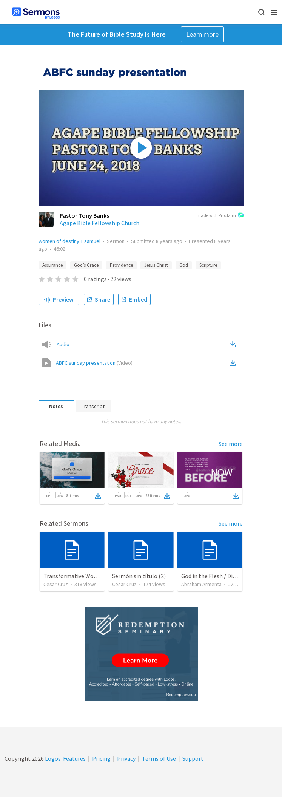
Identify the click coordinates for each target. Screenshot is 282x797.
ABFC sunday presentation (94, 362)
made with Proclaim (220, 215)
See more (231, 443)
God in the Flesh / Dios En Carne (222, 576)
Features (74, 758)
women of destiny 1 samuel (69, 241)
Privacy (126, 758)
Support (192, 758)
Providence (121, 265)
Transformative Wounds (74, 576)
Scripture (208, 265)
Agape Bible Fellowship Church (99, 223)
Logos (52, 758)
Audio (63, 344)
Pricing (101, 758)
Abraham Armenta (201, 584)
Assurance (52, 265)
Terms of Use (159, 758)
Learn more (202, 34)
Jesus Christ (156, 265)
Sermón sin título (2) (139, 576)
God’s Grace (86, 265)
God (183, 265)
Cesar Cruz (55, 584)
